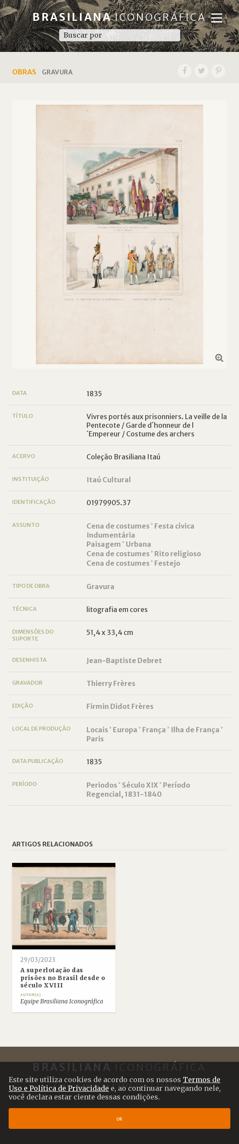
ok (119, 1118)
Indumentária (110, 535)
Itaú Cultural (108, 479)
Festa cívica (174, 526)
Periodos (101, 785)
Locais (97, 729)
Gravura (100, 586)
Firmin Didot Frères (119, 706)
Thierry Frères (110, 683)
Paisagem (103, 544)
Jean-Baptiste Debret (124, 660)
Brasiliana (119, 17)
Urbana (138, 544)
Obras (24, 71)
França (154, 729)
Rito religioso (177, 553)
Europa (125, 729)
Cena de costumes (118, 526)
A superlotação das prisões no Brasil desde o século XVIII (62, 978)
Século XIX (140, 785)
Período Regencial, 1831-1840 (138, 789)
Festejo (167, 563)
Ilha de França (195, 729)
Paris (95, 738)
